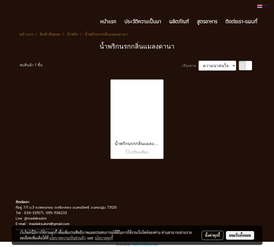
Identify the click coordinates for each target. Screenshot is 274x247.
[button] (266, 21)
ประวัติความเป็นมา (142, 21)
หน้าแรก (108, 21)
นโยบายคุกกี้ (104, 237)
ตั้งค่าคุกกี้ (212, 235)
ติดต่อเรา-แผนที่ (241, 21)
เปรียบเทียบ (139, 152)
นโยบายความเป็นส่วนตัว (67, 237)
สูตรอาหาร (207, 21)
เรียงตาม (190, 66)
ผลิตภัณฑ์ (179, 21)
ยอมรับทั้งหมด (240, 235)
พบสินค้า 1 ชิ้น (31, 65)
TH (262, 6)
